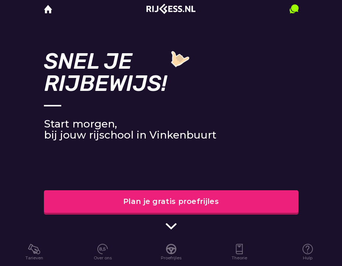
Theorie (239, 257)
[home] (48, 9)
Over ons (103, 257)
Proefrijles (171, 257)
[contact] (294, 16)
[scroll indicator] (171, 226)
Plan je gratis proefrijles (171, 202)
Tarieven (34, 257)
